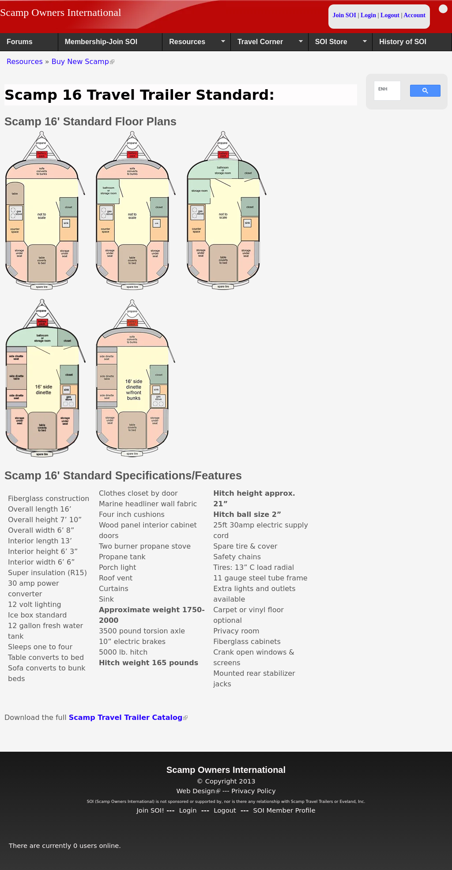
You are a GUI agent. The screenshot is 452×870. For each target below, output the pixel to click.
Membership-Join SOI (101, 41)
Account (414, 15)
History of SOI (402, 41)
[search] (383, 89)
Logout (389, 15)
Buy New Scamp (83, 61)
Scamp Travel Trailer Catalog (128, 717)
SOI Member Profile (284, 810)
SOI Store (338, 44)
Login (368, 15)
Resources (193, 44)
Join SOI (344, 15)
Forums (20, 41)
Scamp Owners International (60, 12)
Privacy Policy (253, 791)
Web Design (198, 791)
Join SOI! (150, 810)
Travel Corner (267, 44)
